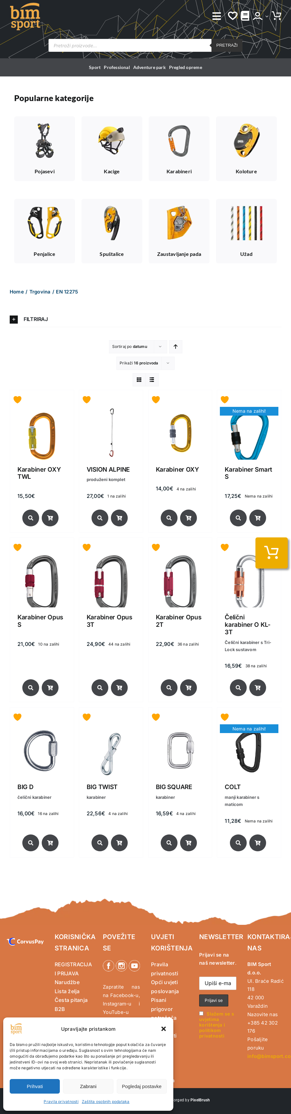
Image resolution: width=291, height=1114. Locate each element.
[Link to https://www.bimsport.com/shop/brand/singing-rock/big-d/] (30, 842)
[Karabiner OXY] (180, 411)
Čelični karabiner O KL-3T (248, 625)
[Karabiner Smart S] (249, 411)
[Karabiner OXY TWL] (42, 411)
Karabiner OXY (177, 469)
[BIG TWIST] (111, 728)
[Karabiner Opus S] (42, 559)
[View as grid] (139, 379)
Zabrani (88, 1086)
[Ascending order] (175, 346)
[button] (163, 1029)
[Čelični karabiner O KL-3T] (249, 559)
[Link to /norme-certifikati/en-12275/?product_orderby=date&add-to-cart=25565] (50, 842)
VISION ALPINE (108, 469)
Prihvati (35, 1086)
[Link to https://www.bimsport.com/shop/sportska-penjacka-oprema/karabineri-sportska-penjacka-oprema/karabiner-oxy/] (169, 518)
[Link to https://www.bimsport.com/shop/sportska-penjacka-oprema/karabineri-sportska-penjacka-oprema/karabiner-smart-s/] (238, 518)
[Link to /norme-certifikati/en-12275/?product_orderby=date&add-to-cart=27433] (188, 687)
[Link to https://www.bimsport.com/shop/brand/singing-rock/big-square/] (169, 842)
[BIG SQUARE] (180, 728)
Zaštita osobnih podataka (106, 1101)
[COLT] (249, 728)
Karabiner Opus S (40, 621)
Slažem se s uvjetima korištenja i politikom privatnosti (216, 1025)
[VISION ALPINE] (111, 411)
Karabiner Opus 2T (178, 621)
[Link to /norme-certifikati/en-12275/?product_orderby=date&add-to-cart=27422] (257, 687)
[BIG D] (42, 728)
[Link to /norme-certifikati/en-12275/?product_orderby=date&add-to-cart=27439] (119, 687)
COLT (233, 787)
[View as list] (152, 379)
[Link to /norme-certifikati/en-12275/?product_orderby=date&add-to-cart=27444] (50, 687)
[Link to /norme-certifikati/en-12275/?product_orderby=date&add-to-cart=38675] (119, 518)
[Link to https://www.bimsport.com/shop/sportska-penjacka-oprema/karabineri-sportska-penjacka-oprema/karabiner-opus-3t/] (100, 687)
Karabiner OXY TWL (39, 473)
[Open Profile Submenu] (265, 16)
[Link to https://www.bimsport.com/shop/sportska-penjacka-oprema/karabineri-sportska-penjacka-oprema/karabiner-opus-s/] (30, 687)
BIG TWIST (102, 787)
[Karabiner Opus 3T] (111, 559)
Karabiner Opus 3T (109, 621)
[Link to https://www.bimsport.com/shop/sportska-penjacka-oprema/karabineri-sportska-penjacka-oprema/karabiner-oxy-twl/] (30, 518)
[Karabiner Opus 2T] (180, 559)
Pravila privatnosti (61, 1101)
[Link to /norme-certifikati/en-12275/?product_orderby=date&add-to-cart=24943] (119, 842)
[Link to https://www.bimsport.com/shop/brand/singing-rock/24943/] (100, 842)
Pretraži (227, 45)
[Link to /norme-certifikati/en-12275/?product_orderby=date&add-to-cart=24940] (188, 842)
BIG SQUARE (174, 787)
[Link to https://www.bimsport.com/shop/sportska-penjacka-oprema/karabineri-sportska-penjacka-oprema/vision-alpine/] (100, 518)
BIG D (25, 787)
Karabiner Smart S (248, 473)
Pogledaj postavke (142, 1086)
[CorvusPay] (25, 940)
